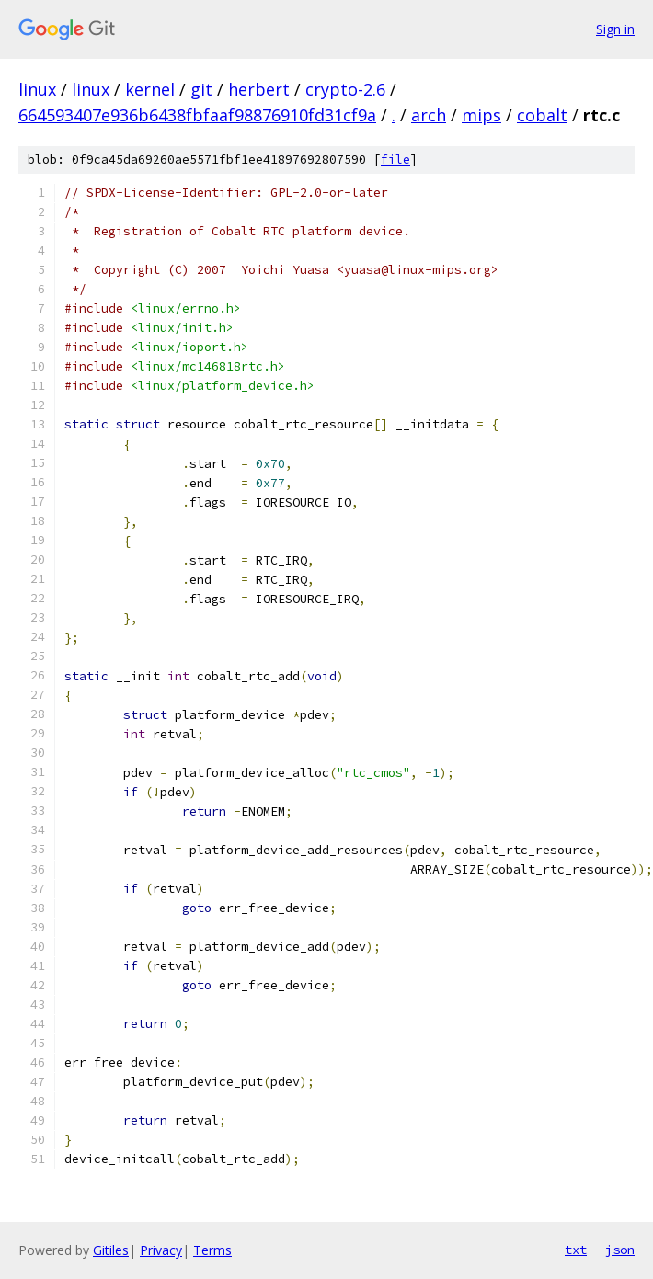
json (620, 1249)
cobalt (542, 115)
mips (481, 115)
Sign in (615, 29)
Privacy (161, 1250)
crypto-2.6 (345, 89)
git (201, 89)
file (395, 159)
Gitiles (111, 1250)
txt (576, 1249)
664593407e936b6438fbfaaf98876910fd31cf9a (197, 115)
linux (37, 89)
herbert (259, 89)
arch (428, 115)
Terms (212, 1250)
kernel (150, 89)
